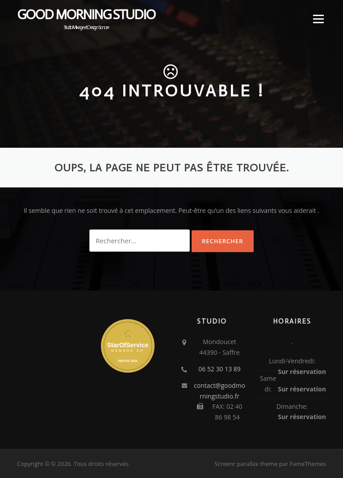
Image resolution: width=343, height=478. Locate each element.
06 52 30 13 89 (219, 369)
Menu (318, 19)
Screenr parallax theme (246, 464)
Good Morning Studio (86, 15)
